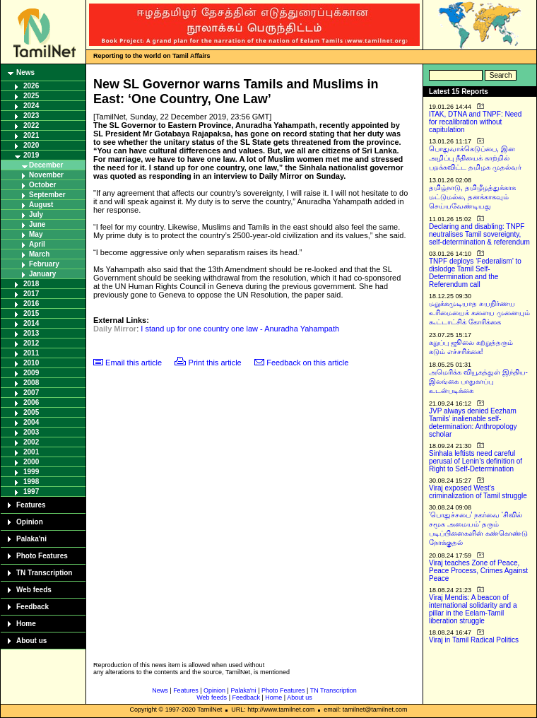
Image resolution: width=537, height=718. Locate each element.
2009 (31, 373)
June (37, 224)
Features (31, 505)
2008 (31, 383)
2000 (31, 462)
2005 (31, 412)
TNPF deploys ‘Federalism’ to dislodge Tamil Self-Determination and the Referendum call (475, 272)
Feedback (32, 607)
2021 (31, 135)
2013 (31, 333)
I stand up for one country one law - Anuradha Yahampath (240, 328)
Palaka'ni (31, 539)
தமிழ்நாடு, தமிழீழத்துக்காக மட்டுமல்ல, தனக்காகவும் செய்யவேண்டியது (472, 197)
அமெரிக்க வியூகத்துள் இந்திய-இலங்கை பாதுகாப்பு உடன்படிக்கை (478, 381)
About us (31, 641)
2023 (31, 115)
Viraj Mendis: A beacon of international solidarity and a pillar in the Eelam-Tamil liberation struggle (473, 609)
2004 (31, 422)
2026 (31, 86)
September (47, 195)
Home (26, 624)
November (46, 175)
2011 (31, 353)
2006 (31, 402)
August (41, 204)
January (42, 274)
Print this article (215, 362)
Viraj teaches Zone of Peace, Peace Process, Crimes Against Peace (478, 570)
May (35, 234)
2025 (31, 96)
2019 (31, 155)
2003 (31, 432)
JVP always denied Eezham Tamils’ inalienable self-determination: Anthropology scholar (473, 422)
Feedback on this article (307, 362)
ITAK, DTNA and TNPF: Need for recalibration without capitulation (475, 122)
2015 (31, 313)
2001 (31, 452)
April (37, 244)
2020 (31, 145)
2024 (31, 106)
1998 (31, 481)
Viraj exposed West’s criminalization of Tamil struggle (478, 492)
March (39, 254)
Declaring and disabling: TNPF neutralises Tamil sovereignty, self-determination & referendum (479, 234)
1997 (31, 491)
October (42, 185)
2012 (31, 343)
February (44, 264)
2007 (31, 392)
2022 (31, 125)
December (46, 165)
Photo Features (42, 556)
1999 (31, 472)
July (36, 214)
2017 (31, 294)
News (25, 72)
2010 (31, 363)
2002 (31, 442)
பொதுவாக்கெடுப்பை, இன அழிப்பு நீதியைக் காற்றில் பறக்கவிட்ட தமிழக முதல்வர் (475, 158)
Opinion (29, 522)
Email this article (133, 362)
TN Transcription (44, 573)
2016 (31, 303)
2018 (31, 284)
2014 (31, 323)
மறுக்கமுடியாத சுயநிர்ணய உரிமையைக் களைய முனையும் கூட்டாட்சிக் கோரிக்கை (479, 313)
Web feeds (34, 590)
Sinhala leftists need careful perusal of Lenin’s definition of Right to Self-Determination (475, 461)
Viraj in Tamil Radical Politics (474, 640)
